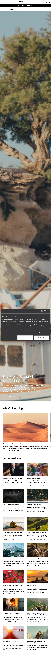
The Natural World (16, 451)
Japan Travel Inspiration (41, 485)
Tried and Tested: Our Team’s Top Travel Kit (12, 586)
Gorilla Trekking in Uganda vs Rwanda (11, 505)
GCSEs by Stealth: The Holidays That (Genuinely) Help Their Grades (37, 614)
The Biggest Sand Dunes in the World (13, 444)
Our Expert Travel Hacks (34, 559)
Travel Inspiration (15, 485)
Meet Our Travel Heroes (34, 504)
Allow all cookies (41, 337)
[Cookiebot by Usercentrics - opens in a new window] (42, 311)
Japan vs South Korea (9, 559)
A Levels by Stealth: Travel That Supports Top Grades (12, 614)
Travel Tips (13, 513)
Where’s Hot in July (32, 585)
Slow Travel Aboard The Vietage (36, 532)
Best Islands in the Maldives (10, 641)
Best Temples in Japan (33, 478)
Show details (42, 332)
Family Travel (15, 621)
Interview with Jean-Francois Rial (12, 478)
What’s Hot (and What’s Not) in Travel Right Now (36, 642)
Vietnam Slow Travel (40, 539)
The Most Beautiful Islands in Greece (18, 378)
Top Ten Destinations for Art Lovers (13, 532)
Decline (25, 337)
